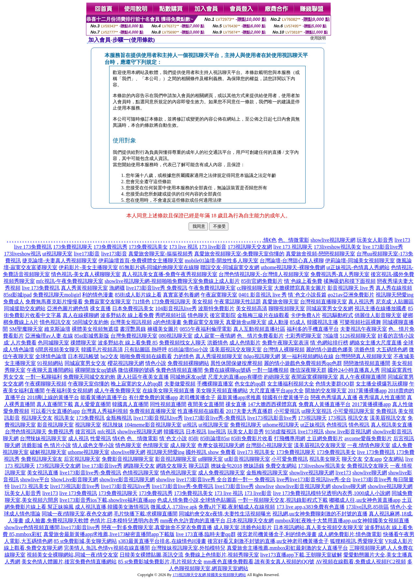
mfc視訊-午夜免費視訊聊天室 (69, 281)
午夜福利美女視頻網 (69, 390)
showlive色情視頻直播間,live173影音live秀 (52, 527)
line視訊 (217, 431)
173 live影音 (212, 247)
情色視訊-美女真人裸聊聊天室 (86, 274)
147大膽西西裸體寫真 (272, 404)
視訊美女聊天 (324, 459)
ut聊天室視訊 (316, 411)
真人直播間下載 (54, 404)
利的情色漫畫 (97, 294)
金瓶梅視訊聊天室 (267, 472)
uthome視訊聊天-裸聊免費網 (293, 267)
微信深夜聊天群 (308, 370)
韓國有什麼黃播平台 (285, 397)
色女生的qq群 (250, 383)
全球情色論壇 (50, 356)
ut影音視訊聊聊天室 (247, 459)
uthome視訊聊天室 (88, 452)
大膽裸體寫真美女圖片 (300, 288)
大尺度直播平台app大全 (276, 390)
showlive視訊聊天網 (332, 240)
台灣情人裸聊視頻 (284, 349)
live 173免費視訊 (33, 247)
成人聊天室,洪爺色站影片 (242, 527)
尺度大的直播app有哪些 (235, 377)
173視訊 (337, 418)
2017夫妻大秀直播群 (249, 411)
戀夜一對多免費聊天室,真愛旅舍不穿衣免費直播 (156, 527)
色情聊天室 (156, 445)
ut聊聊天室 (210, 459)
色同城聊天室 (53, 342)
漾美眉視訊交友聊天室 (235, 349)
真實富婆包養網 (181, 294)
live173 (402, 240)
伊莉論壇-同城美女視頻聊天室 (360, 260)
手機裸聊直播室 (215, 383)
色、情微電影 (293, 240)
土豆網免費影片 (325, 438)
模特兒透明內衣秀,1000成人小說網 (350, 493)
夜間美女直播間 (206, 404)
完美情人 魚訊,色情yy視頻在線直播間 (107, 548)
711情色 (141, 301)
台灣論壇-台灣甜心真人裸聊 (292, 260)
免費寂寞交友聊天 (203, 322)
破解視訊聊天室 (48, 452)
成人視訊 (78, 438)
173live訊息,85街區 (367, 507)
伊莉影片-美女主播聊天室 (88, 267)
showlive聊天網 (128, 452)
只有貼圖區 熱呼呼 (145, 349)
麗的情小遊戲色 (282, 363)
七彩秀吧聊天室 (303, 336)
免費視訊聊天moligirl (57, 294)
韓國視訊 (174, 431)
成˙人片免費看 (20, 342)
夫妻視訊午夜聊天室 (363, 329)
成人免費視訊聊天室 (221, 472)
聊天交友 (352, 459)
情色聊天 (198, 315)
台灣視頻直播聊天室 (323, 301)
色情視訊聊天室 (140, 472)
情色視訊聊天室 (178, 472)
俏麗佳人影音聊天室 (377, 315)
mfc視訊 (106, 431)
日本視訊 (196, 431)
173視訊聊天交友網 (250, 247)
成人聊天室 (183, 445)
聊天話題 (199, 466)
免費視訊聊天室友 (42, 459)
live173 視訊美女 (256, 452)
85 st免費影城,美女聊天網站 (85, 541)
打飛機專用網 (289, 438)
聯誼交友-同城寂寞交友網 (229, 267)
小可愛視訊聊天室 (354, 411)
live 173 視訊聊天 (292, 247)
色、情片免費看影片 (260, 336)
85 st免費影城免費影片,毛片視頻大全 (160, 561)
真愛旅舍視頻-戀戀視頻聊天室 (320, 253)
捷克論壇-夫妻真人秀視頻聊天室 (59, 260)
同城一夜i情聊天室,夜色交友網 (77, 513)
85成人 (298, 322)
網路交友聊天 (171, 466)
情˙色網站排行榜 (329, 342)
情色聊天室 (128, 445)
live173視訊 (311, 431)
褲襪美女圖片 (163, 329)
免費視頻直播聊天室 (152, 411)
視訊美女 (64, 418)
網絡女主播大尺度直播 (376, 342)
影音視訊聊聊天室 (176, 459)
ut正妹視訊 (312, 425)
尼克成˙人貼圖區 (395, 301)
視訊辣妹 (112, 425)
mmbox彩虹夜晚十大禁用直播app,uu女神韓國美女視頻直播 (342, 520)
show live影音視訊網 (348, 431)
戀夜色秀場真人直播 (333, 397)
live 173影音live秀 (383, 247)
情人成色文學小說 (93, 445)
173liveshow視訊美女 (337, 247)
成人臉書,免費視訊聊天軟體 (57, 520)
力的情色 (183, 356)
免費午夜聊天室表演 (285, 342)
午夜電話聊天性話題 (237, 301)
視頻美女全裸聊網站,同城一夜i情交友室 (72, 555)
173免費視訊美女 (148, 247)
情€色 (270, 240)
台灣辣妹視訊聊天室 (43, 438)
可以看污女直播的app (55, 411)
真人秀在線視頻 (394, 288)
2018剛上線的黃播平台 (53, 397)
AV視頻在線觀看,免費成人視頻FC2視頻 (361, 561)
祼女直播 (100, 308)
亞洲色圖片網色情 (68, 308)
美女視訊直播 (42, 472)
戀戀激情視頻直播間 (366, 363)
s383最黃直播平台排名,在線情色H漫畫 (162, 541)
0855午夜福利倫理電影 (206, 329)
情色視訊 (359, 425)
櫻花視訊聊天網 (126, 363)
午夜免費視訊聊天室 (212, 288)
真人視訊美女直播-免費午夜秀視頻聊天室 (169, 274)
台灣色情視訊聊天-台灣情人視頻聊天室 (264, 274)
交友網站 (393, 459)
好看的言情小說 (396, 336)
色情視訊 (336, 425)
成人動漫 (278, 322)
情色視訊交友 (55, 322)
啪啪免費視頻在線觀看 (146, 356)
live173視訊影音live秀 (272, 418)
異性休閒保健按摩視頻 (236, 363)
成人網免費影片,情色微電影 (350, 534)
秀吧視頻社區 (170, 315)
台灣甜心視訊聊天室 (269, 445)
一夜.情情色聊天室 (368, 445)
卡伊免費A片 (306, 315)
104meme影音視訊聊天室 (152, 425)
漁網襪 (117, 288)
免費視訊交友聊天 (368, 466)
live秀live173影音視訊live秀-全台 (314, 479)
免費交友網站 (281, 466)
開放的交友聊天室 (326, 390)
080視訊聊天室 (176, 336)
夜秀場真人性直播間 (382, 397)
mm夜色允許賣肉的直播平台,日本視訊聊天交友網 (217, 520)
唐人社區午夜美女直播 (143, 377)
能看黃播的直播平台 (103, 397)
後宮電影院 (223, 315)
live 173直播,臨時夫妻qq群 (206, 534)
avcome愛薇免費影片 (368, 438)
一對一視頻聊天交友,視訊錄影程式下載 (283, 500)
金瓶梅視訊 (119, 418)
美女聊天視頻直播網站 (222, 390)
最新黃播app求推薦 (239, 397)
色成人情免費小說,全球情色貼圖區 (197, 500)
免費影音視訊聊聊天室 (128, 459)
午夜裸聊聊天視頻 (45, 383)
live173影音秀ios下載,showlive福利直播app (108, 500)
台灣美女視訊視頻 (131, 322)
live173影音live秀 (234, 486)
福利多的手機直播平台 (313, 329)
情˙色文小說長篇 (307, 294)
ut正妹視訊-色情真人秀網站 (358, 267)
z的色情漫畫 (167, 322)
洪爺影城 (32, 445)
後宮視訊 (85, 431)
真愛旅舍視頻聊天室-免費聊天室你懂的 (239, 253)
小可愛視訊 (287, 411)
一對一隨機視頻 (270, 370)
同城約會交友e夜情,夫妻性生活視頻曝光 (225, 513)
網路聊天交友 (139, 466)
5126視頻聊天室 (358, 336)
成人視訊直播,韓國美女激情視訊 (112, 507)
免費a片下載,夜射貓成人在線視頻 (236, 507)
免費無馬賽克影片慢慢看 (54, 301)
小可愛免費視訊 (289, 459)
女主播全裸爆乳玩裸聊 (382, 383)
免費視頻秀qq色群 (321, 363)
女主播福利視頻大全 (290, 383)
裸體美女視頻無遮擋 (95, 329)
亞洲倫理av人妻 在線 (49, 336)
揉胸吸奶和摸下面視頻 (350, 281)
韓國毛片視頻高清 (102, 349)
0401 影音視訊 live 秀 (262, 294)
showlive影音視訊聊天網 (127, 479)
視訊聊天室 (88, 425)
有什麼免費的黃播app (153, 397)
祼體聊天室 (83, 342)
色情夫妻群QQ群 (334, 383)
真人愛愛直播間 (92, 404)
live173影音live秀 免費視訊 (156, 288)
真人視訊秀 (361, 301)
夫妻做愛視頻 (179, 383)
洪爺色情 (364, 349)
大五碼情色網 (392, 349)
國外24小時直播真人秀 (354, 370)
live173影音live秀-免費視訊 (215, 418)
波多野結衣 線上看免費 (127, 315)
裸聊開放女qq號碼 (96, 370)
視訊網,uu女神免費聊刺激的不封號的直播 (319, 513)
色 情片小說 (57, 445)
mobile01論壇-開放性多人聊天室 (221, 260)
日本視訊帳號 (83, 356)
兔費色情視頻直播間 (179, 370)
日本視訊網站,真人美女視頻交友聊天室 (318, 527)
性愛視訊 (100, 438)
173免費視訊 (90, 418)
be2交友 (109, 356)
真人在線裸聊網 (81, 315)
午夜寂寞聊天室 (219, 294)
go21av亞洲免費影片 (351, 294)
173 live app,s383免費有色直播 (310, 507)
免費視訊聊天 (245, 425)
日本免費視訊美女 (133, 308)
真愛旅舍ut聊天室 (246, 322)
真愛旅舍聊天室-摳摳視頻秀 (160, 253)
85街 (193, 438)
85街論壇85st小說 (188, 349)
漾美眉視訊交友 (388, 418)
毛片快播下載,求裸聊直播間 (146, 513)
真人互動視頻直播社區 (259, 329)
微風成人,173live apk (174, 507)
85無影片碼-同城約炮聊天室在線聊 (159, 267)
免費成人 (13, 301)
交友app (373, 459)
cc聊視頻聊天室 (255, 288)
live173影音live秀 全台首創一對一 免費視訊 (225, 479)
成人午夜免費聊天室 (117, 390)
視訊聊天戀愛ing (394, 294)
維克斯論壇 (57, 329)
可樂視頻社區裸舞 (360, 322)
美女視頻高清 (251, 308)
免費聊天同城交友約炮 (89, 377)
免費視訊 (386, 411)
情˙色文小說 (173, 438)
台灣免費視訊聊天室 (133, 336)
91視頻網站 (50, 363)
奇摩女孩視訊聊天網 (220, 445)
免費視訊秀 (61, 431)
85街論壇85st (215, 438)
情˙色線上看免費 (303, 281)
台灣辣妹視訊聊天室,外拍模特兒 (188, 548)
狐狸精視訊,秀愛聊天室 (356, 541)
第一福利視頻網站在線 (307, 356)
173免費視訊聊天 (72, 247)
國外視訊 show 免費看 (211, 452)
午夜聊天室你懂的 (88, 383)
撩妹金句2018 (226, 466)
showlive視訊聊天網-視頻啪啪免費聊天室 (151, 281)
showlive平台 (35, 479)
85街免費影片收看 (252, 438)
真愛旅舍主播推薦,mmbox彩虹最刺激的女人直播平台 (287, 548)
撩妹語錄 (253, 466)
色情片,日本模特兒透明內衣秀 (124, 520)
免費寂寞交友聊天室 (107, 301)
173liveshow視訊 (22, 253)
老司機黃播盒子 (197, 397)
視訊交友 (358, 418)
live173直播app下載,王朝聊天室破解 (301, 555)
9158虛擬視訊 (280, 431)
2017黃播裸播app (367, 390)
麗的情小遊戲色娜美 (329, 349)
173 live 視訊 (183, 247)
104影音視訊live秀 (176, 308)
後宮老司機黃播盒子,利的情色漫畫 (277, 534)
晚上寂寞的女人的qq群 (137, 383)
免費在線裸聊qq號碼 (227, 370)
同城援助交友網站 (25, 308)
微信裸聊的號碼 (136, 370)
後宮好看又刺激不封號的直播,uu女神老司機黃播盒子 (268, 541)
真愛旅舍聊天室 (280, 301)
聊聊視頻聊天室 (286, 308)
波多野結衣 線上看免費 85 (128, 342)
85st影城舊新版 (91, 336)
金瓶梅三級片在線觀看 (263, 315)
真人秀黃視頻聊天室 (84, 288)
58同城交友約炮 (90, 322)
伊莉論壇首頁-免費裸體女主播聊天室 (140, 260)
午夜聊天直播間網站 (50, 370)
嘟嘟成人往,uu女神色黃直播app (364, 500)
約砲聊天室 (277, 377)
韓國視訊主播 (322, 322)
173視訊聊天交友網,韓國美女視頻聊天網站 (209, 575)
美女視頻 (202, 301)
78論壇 (330, 336)
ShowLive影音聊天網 (74, 479)
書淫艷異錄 (133, 329)
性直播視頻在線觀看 (201, 411)
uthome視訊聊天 (281, 425)
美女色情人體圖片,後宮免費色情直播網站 (69, 561)
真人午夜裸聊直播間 (362, 377)
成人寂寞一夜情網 (215, 336)
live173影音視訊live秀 (158, 418)
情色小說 (155, 363)
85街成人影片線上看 (138, 294)
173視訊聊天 (312, 418)
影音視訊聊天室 (55, 425)
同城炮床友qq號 (188, 377)
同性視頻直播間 (168, 404)
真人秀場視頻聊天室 (218, 356)
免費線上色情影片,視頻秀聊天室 (222, 555)
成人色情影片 (245, 342)
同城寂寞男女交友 (85, 363)
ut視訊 (190, 425)
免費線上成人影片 (219, 281)
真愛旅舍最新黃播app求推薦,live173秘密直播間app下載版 (108, 534)
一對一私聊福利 (43, 377)
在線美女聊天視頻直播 (168, 390)
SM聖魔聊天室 (26, 329)
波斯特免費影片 (216, 308)
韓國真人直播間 (130, 404)
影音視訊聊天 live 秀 (350, 288)
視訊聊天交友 (36, 418)
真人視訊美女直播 (391, 425)
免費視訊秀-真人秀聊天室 (339, 274)
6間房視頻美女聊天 (58, 349)
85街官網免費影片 (262, 281)
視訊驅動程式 (337, 315)
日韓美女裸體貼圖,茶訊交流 (151, 555)
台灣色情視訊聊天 (26, 431)
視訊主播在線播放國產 (380, 308)
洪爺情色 (217, 342)
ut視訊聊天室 (57, 253)
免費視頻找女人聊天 (182, 342)
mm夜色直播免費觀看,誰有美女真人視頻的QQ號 (259, 561)
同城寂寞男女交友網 (329, 308)
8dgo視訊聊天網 (262, 356)
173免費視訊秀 (110, 247)
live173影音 (87, 253)
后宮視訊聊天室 (82, 459)
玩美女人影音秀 (375, 240)
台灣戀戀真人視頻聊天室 (363, 356)
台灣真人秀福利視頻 (104, 411)
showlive (165, 479)
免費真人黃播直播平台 (324, 404)
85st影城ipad (18, 294)
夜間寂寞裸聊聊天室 (314, 377)
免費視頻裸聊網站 (188, 363)
